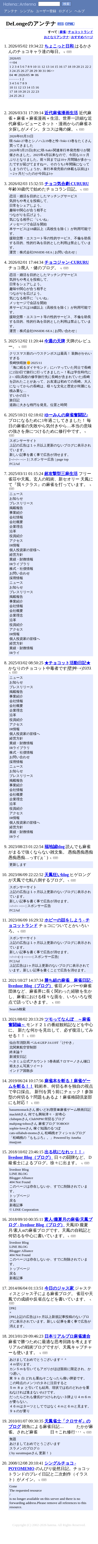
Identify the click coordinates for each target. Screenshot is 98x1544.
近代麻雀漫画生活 (61, 113)
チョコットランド (80, 32)
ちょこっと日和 (59, 46)
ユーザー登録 (46, 11)
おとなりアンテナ (56, 37)
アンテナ (11, 11)
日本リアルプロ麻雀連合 (67, 1336)
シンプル (26, 11)
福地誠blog (54, 846)
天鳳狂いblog (57, 874)
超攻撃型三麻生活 (61, 473)
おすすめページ (82, 37)
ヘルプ (79, 11)
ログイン (65, 11)
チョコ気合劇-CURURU (66, 183)
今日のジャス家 (59, 1288)
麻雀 (63, 32)
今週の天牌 (54, 341)
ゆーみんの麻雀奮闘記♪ (66, 415)
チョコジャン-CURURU (66, 262)
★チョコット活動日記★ (67, 663)
